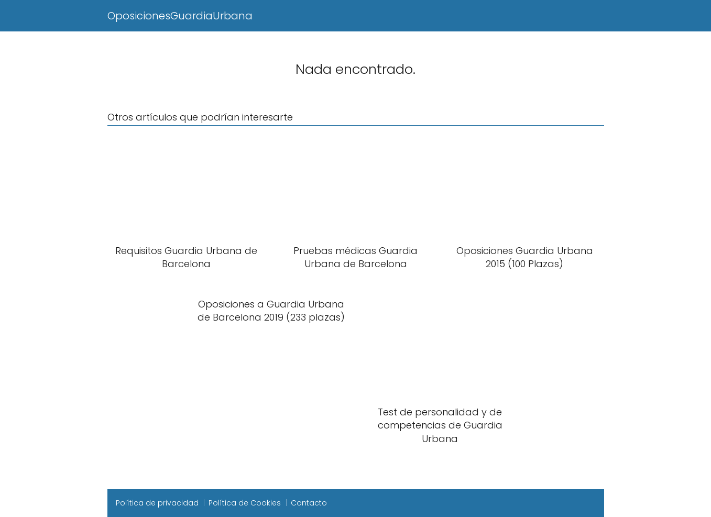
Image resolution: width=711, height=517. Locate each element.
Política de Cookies (245, 503)
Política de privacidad (157, 503)
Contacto (309, 503)
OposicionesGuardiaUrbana (180, 15)
